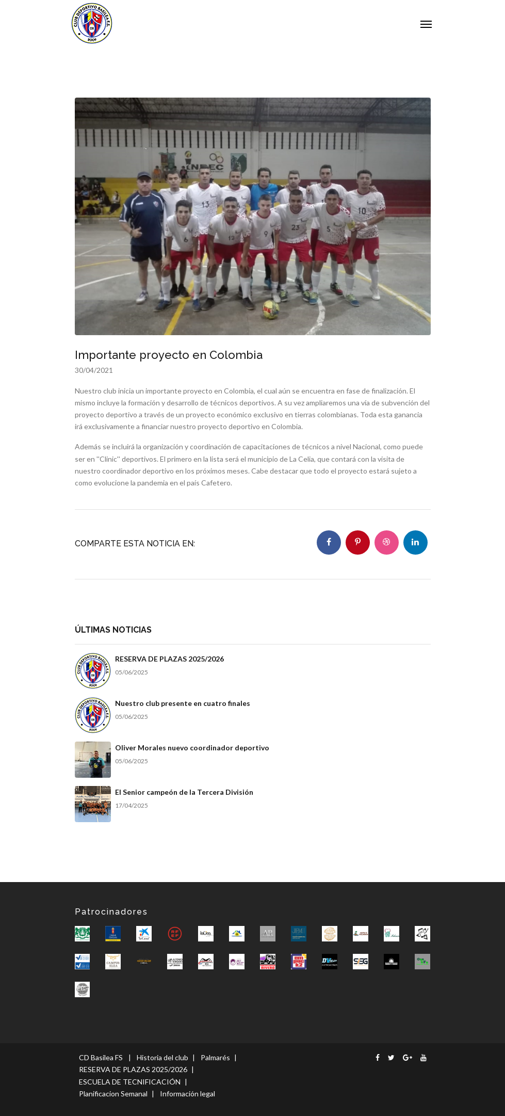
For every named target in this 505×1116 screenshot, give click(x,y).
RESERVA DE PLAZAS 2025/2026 (169, 658)
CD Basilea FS (101, 1057)
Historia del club (162, 1057)
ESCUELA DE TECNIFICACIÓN (130, 1081)
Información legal (187, 1093)
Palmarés (215, 1057)
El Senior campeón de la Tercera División (184, 792)
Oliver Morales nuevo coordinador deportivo (192, 747)
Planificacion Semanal (113, 1093)
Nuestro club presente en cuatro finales (182, 703)
